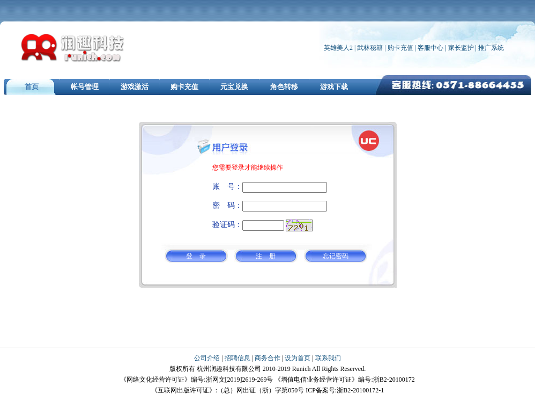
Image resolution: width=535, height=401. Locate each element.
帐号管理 (85, 87)
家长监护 (461, 48)
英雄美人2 (338, 48)
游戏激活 (134, 87)
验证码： (227, 224)
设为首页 (297, 358)
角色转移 (284, 87)
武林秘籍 (370, 48)
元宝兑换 (234, 87)
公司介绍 (207, 358)
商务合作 (267, 358)
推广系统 (491, 48)
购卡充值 (400, 48)
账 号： (227, 186)
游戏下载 (334, 87)
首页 (32, 87)
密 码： (227, 205)
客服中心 (431, 48)
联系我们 (328, 358)
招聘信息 (237, 358)
